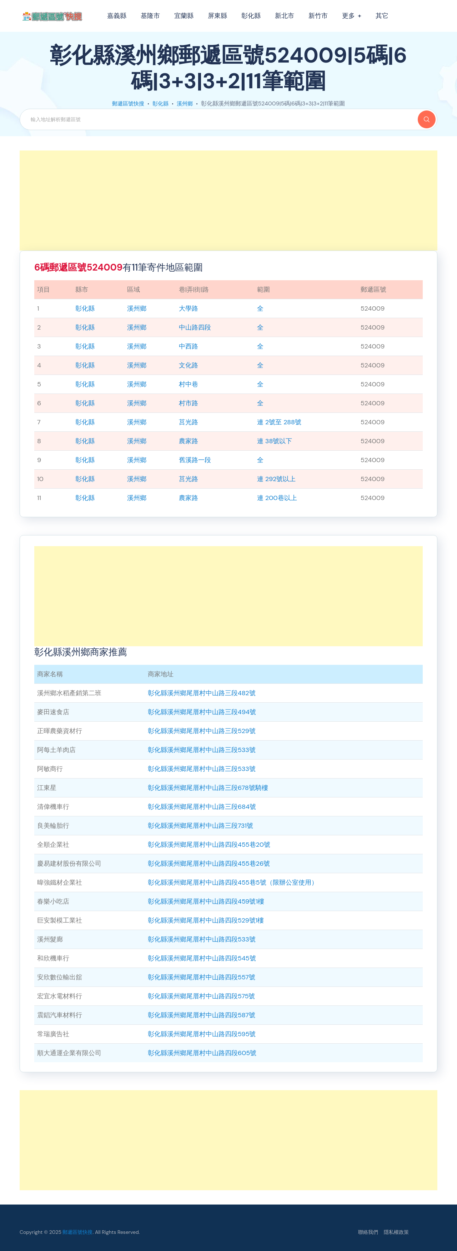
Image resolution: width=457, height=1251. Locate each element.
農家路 (188, 441)
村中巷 (188, 384)
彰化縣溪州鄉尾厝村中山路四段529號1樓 (206, 920)
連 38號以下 (274, 441)
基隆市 (150, 15)
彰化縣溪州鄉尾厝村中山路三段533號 (202, 750)
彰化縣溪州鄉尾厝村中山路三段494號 (202, 712)
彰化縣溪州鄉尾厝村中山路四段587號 (201, 1015)
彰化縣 (251, 15)
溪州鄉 (186, 103)
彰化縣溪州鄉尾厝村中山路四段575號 (201, 996)
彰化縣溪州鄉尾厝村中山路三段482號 (202, 693)
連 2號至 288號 (279, 422)
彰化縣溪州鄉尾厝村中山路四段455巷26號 (209, 863)
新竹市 (318, 15)
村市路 (188, 403)
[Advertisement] (228, 200)
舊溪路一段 (195, 460)
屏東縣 (217, 15)
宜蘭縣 (184, 15)
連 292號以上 (276, 479)
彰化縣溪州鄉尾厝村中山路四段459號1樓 (206, 901)
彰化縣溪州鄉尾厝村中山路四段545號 (202, 958)
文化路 (188, 365)
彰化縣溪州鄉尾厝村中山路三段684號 (202, 806)
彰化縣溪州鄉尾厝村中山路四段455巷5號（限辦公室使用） (233, 882)
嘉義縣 (116, 15)
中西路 (188, 346)
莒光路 (188, 422)
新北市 (284, 15)
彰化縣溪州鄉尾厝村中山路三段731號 (200, 825)
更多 (348, 15)
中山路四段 (195, 327)
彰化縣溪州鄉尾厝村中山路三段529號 (202, 731)
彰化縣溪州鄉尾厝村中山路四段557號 (201, 977)
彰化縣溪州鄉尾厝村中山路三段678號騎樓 (208, 787)
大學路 (188, 308)
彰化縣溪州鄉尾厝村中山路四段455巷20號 (209, 844)
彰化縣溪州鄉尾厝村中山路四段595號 (202, 1034)
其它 (382, 15)
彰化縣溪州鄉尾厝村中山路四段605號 (202, 1053)
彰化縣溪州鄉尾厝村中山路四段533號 (202, 939)
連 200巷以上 (277, 498)
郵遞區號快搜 (127, 103)
